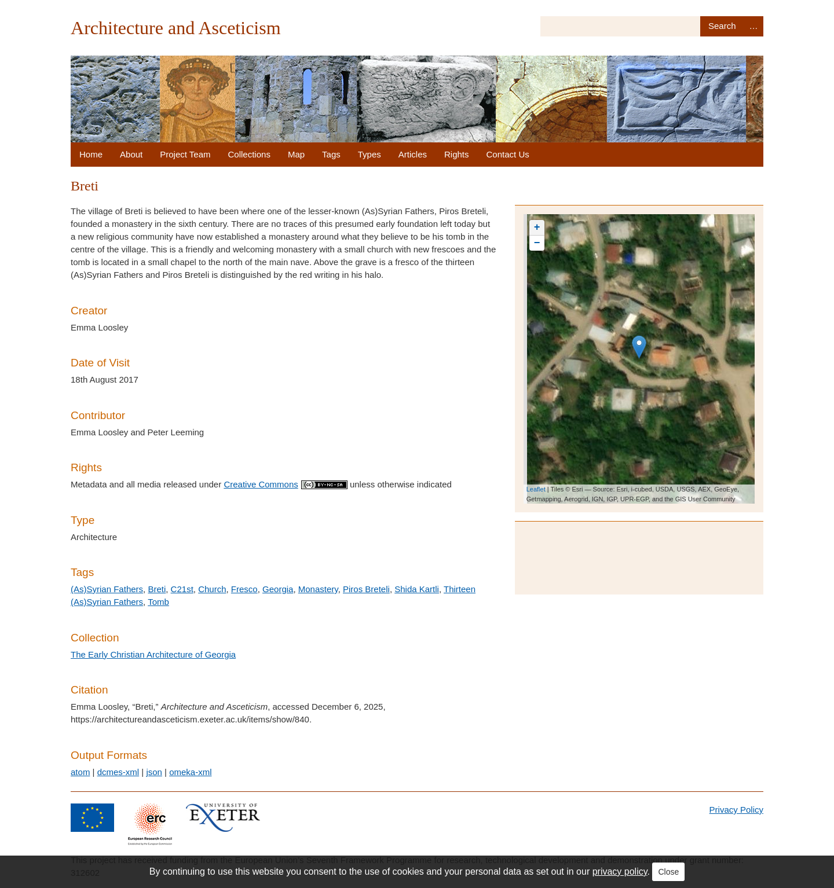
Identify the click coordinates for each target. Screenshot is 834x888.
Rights (456, 154)
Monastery (318, 589)
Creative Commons (285, 484)
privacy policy (620, 871)
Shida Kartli (416, 589)
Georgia (277, 589)
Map (296, 154)
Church (212, 589)
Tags (331, 154)
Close (668, 871)
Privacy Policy (736, 809)
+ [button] (537, 227)
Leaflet (536, 489)
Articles (412, 154)
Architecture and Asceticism (176, 27)
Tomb (158, 602)
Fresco (244, 589)
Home (91, 154)
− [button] (537, 243)
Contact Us (508, 154)
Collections (249, 154)
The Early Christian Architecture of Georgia (153, 654)
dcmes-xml (118, 772)
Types (369, 154)
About (131, 154)
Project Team (185, 154)
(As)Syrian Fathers (107, 589)
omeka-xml (190, 772)
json (154, 772)
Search (722, 26)
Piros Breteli (366, 589)
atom (80, 772)
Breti (157, 589)
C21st (182, 589)
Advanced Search (753, 26)
